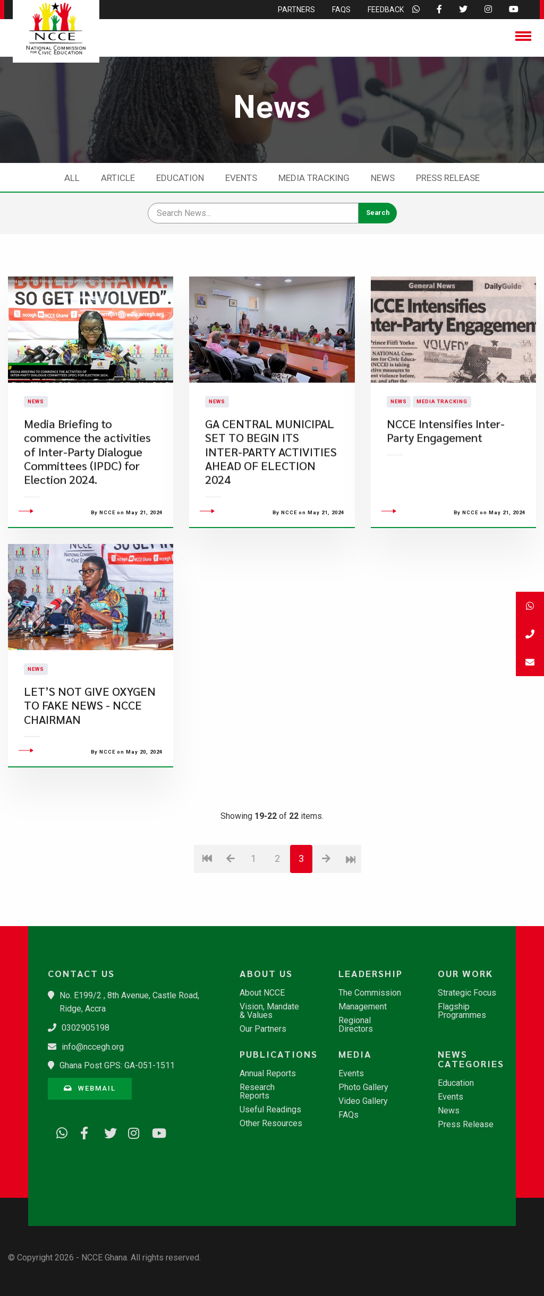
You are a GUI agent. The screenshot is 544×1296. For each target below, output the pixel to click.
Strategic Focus (467, 993)
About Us (266, 973)
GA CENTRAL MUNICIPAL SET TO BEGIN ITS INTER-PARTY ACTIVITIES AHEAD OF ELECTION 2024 (271, 480)
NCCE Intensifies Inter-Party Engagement (446, 459)
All (72, 177)
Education (180, 177)
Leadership (370, 973)
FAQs (348, 1115)
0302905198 (85, 1028)
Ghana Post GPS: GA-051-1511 (117, 1065)
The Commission (369, 993)
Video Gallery (363, 1101)
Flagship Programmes (462, 1011)
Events (241, 177)
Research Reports (257, 1091)
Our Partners (263, 1029)
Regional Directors (355, 1024)
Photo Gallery (363, 1087)
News (383, 177)
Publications (277, 1054)
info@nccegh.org (93, 1047)
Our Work (465, 973)
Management (362, 1007)
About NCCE (262, 993)
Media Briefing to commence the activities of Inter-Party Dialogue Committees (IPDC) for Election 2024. (87, 480)
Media (355, 1054)
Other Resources (271, 1123)
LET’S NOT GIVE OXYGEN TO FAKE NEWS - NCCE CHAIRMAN (90, 762)
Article (118, 177)
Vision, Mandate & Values (269, 1011)
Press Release (448, 177)
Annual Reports (268, 1073)
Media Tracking (314, 177)
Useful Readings (270, 1109)
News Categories (471, 1058)
